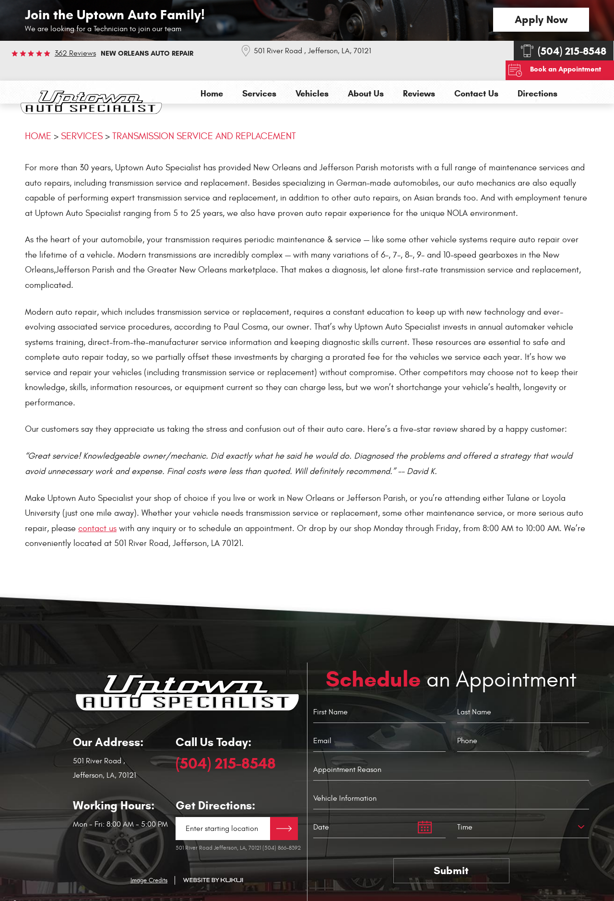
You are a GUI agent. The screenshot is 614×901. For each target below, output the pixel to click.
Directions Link (284, 808)
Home (212, 74)
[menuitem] (212, 73)
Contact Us (476, 74)
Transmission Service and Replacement (204, 115)
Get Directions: (215, 785)
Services (259, 74)
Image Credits (148, 860)
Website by (213, 860)
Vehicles (312, 74)
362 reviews (75, 53)
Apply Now (541, 19)
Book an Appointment (570, 49)
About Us (366, 74)
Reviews (419, 74)
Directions (537, 74)
